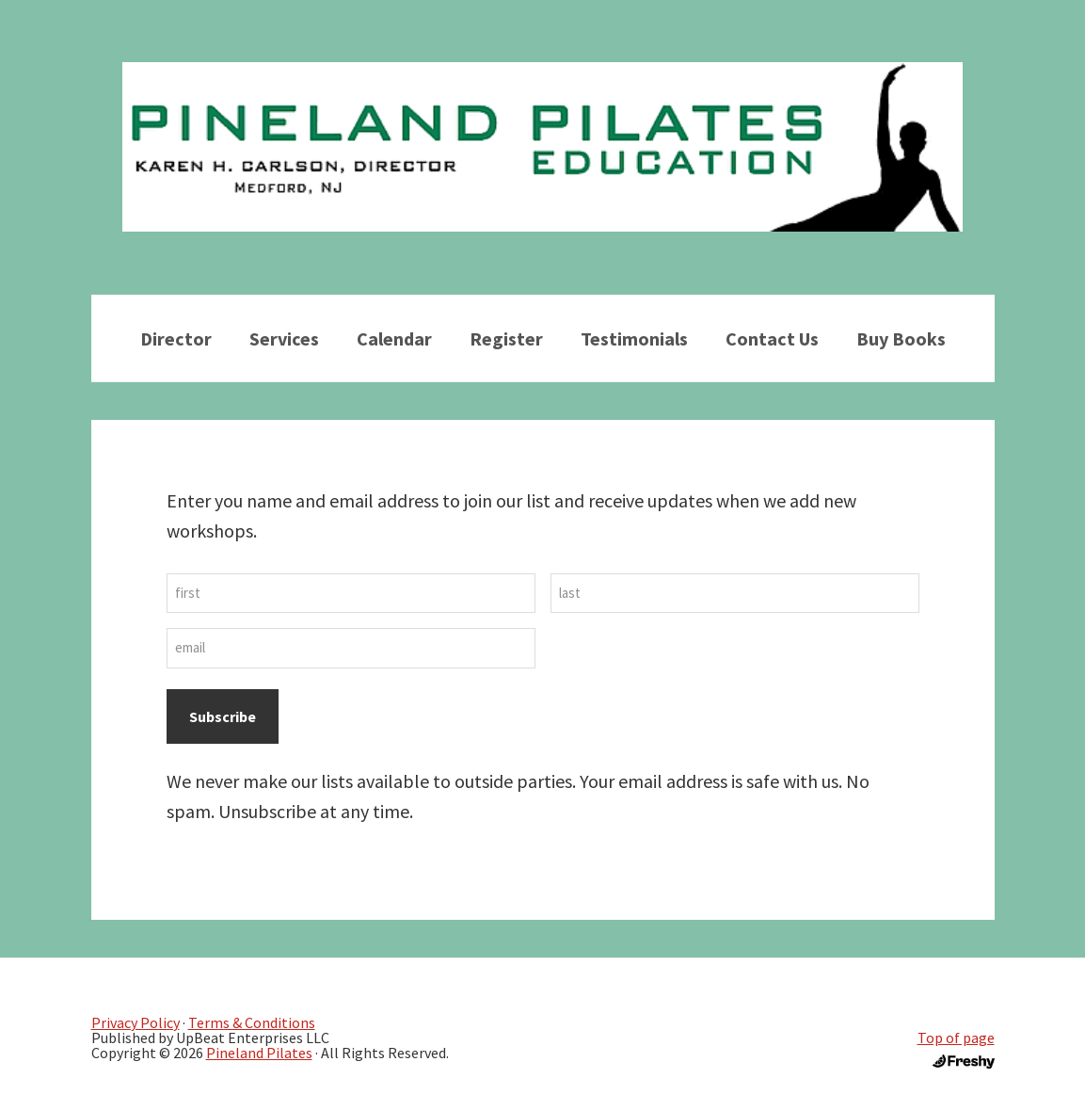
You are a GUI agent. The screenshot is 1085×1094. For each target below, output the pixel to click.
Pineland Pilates (259, 1052)
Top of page (956, 1037)
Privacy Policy (135, 1022)
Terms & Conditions (251, 1022)
